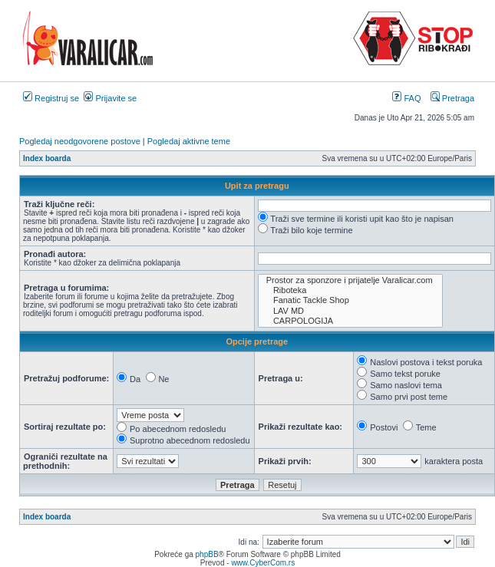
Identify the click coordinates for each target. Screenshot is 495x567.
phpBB (207, 554)
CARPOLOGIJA (350, 321)
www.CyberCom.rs (263, 563)
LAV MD (350, 311)
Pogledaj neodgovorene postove (79, 141)
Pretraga (452, 98)
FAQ (406, 98)
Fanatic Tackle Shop (350, 300)
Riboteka (350, 290)
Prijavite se (110, 98)
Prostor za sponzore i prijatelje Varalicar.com (350, 280)
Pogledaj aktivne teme (188, 141)
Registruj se (51, 98)
